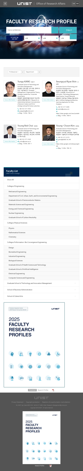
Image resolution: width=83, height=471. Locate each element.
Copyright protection (33, 402)
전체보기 (68, 30)
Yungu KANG (24, 81)
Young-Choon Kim (65, 126)
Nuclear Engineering (16, 213)
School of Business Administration (19, 290)
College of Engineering (15, 186)
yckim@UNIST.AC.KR (64, 139)
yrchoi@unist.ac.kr (25, 141)
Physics (11, 228)
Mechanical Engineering (17, 192)
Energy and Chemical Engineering (21, 209)
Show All (10, 180)
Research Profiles (43, 390)
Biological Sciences (16, 261)
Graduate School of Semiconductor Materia (24, 200)
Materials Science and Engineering (21, 205)
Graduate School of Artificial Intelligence (23, 269)
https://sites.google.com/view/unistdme (68, 113)
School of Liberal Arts (15, 296)
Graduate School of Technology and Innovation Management (29, 283)
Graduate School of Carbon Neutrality (22, 217)
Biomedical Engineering (17, 252)
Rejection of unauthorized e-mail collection (56, 402)
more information (10, 100)
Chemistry (12, 237)
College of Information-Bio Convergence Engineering (27, 242)
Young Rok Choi (25, 126)
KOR (74, 3)
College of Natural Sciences (17, 223)
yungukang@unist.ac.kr (26, 111)
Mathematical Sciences (17, 233)
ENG (77, 3)
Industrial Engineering (17, 256)
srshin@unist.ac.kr (63, 109)
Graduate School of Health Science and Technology (27, 265)
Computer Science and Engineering (21, 278)
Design (11, 248)
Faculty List (12, 171)
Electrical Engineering (17, 274)
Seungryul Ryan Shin (66, 81)
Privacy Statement (17, 402)
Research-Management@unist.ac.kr (57, 405)
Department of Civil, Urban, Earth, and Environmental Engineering (33, 196)
